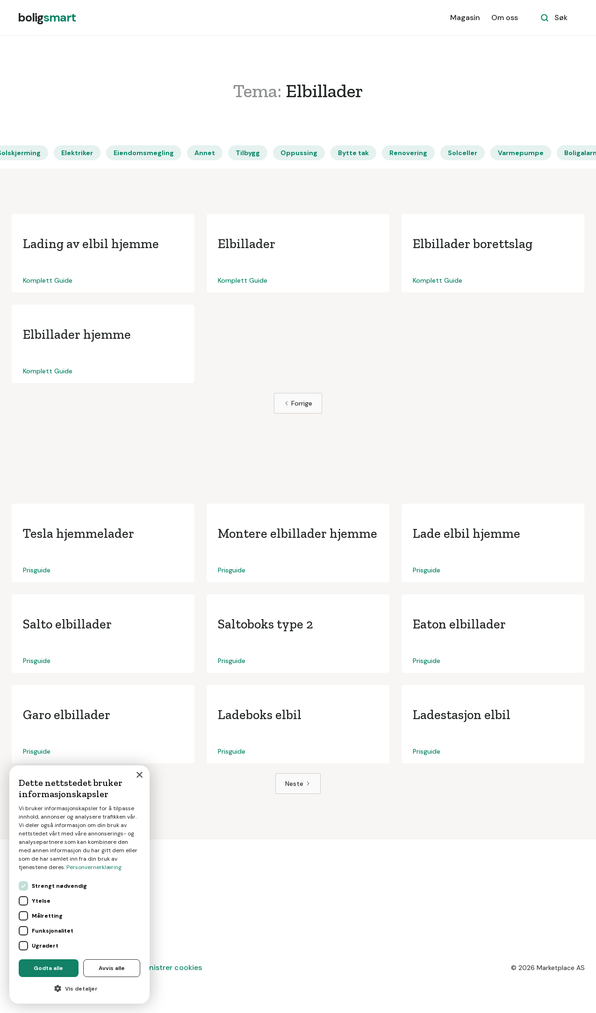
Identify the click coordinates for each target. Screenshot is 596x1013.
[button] (79, 988)
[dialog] (79, 884)
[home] (47, 17)
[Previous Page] (298, 403)
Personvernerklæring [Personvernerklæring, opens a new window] (94, 867)
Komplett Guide (47, 280)
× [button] (139, 775)
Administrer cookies (166, 967)
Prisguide (36, 570)
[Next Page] (298, 783)
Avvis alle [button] (112, 968)
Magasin (465, 17)
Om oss (504, 17)
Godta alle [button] (48, 968)
